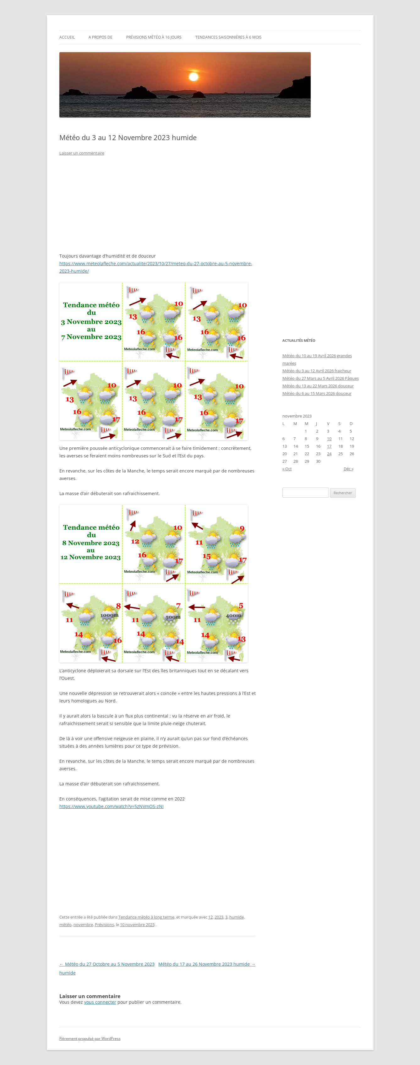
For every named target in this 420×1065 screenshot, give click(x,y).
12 (210, 917)
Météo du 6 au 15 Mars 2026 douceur (317, 393)
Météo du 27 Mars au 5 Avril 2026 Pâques (320, 378)
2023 (219, 917)
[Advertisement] (157, 208)
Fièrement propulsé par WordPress (90, 1038)
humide (236, 917)
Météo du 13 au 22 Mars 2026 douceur (318, 386)
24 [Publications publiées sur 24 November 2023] (329, 453)
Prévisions (104, 924)
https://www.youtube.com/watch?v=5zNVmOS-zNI (111, 806)
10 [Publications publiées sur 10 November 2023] (329, 438)
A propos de (100, 37)
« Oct (287, 469)
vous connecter (100, 1002)
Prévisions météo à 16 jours (154, 37)
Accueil (67, 37)
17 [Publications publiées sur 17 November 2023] (329, 446)
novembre (83, 924)
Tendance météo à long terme (146, 917)
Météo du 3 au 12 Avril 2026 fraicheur (316, 371)
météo (65, 924)
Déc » (348, 469)
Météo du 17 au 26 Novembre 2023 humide (206, 964)
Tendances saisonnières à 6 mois (228, 37)
